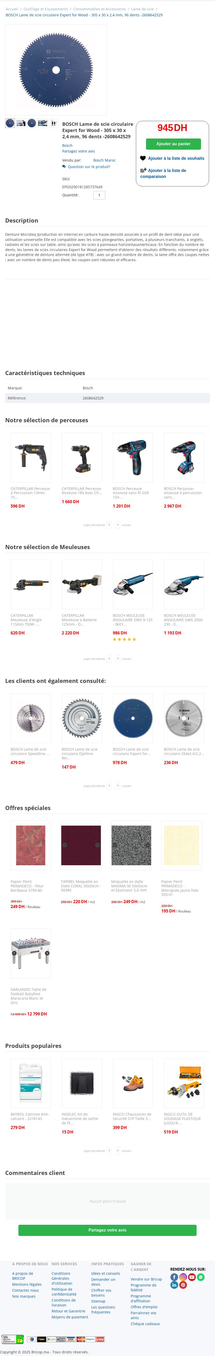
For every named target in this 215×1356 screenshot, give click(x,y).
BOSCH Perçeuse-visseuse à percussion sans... (183, 493)
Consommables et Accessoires (99, 8)
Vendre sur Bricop (146, 1279)
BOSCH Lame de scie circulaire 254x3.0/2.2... (184, 751)
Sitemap (98, 1301)
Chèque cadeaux (145, 1323)
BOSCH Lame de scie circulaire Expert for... (131, 751)
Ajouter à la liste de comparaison (163, 173)
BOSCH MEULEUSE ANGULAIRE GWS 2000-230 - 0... (184, 619)
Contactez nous (25, 1290)
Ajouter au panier (173, 144)
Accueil (12, 8)
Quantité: (70, 194)
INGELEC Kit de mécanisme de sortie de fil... (80, 1118)
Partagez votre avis (78, 151)
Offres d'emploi (144, 1306)
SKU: (66, 178)
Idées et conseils (105, 1273)
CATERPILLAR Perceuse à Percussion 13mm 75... (30, 493)
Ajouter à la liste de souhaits (176, 158)
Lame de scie (142, 8)
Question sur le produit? (86, 166)
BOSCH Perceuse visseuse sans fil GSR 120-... (131, 493)
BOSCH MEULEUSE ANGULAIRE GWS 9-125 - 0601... (132, 619)
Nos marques (24, 1296)
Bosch (67, 145)
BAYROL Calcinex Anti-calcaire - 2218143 (30, 1116)
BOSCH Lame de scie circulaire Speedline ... (30, 751)
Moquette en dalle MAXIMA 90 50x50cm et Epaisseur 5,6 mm (129, 886)
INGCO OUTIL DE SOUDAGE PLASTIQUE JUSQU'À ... (182, 1118)
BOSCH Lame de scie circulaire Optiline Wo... (80, 753)
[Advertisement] (107, 319)
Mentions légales (27, 1284)
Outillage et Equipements (46, 8)
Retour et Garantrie (68, 1311)
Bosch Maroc (104, 160)
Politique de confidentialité (64, 1292)
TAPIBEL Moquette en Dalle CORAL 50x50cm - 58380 (81, 886)
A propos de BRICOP (22, 1276)
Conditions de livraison (64, 1302)
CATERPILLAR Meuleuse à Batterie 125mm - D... (79, 619)
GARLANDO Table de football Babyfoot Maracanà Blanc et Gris (28, 996)
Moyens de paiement (70, 1317)
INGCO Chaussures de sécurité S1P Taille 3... (132, 1116)
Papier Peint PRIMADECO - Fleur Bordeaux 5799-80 (27, 886)
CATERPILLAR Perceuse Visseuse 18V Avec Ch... (82, 491)
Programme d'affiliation (141, 1298)
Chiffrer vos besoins (101, 1293)
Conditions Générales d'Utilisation (62, 1278)
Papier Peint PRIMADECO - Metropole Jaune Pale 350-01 (179, 888)
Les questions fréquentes (103, 1310)
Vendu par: (71, 160)
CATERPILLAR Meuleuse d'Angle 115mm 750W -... (26, 619)
